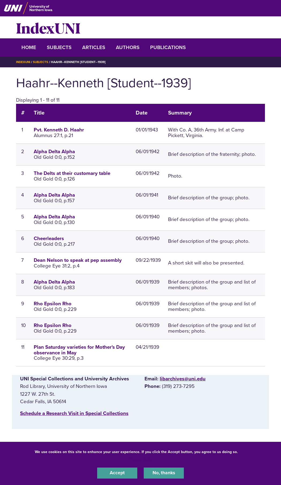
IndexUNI (48, 27)
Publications (168, 47)
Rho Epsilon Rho (52, 304)
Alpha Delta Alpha (54, 152)
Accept (117, 473)
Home (28, 47)
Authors (127, 47)
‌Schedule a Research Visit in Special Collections (74, 413)
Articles (93, 47)
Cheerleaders (49, 238)
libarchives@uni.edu (183, 379)
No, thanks (163, 473)
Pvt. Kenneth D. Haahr (59, 130)
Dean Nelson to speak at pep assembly (78, 260)
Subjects (59, 47)
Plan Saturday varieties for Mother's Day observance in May (79, 350)
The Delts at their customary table (72, 173)
